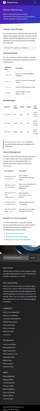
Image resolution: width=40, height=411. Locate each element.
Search (32, 257)
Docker (24, 273)
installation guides (18, 270)
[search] (20, 257)
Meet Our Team (8, 330)
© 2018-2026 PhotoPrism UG (13, 406)
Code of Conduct (9, 327)
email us (18, 298)
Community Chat (9, 324)
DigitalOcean (31, 273)
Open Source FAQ (9, 350)
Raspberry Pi (15, 275)
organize (15, 288)
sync (9, 288)
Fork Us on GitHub (9, 343)
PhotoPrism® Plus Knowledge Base (18, 239)
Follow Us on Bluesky (10, 315)
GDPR (12, 385)
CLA (16, 353)
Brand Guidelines (9, 388)
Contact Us (7, 334)
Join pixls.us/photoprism (12, 318)
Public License (8, 353)
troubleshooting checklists (24, 293)
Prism (12, 2)
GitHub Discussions (10, 321)
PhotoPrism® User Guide (15, 233)
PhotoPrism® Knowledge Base (17, 236)
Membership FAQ (9, 347)
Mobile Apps (7, 359)
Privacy (5, 385)
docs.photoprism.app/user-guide (18, 285)
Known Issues (8, 363)
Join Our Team (8, 398)
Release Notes (8, 379)
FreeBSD (6, 275)
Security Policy (8, 366)
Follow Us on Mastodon (11, 311)
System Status (8, 395)
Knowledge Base (9, 375)
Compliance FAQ (9, 382)
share (24, 288)
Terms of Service (9, 391)
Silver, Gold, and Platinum (18, 296)
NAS (23, 275)
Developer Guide (9, 356)
